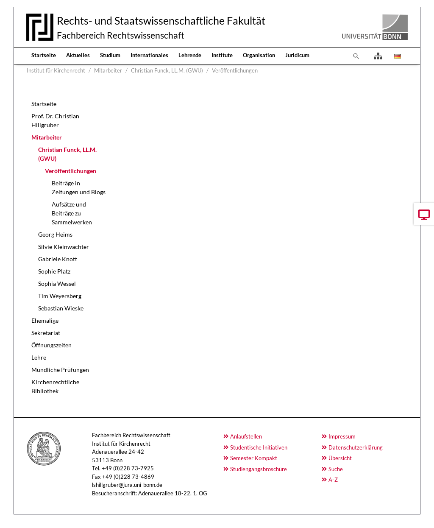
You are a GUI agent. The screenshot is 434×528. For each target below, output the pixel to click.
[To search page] (356, 56)
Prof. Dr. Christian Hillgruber (55, 120)
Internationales (149, 55)
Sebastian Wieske (60, 308)
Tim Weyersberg (59, 295)
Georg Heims (55, 234)
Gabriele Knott (57, 259)
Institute (222, 55)
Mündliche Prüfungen (60, 369)
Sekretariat (45, 332)
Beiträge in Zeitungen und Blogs (79, 187)
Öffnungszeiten (51, 345)
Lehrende (189, 55)
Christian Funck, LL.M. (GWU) (67, 154)
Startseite (43, 55)
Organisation (259, 55)
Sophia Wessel (57, 283)
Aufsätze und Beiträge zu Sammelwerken (72, 213)
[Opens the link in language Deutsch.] (397, 56)
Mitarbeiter (46, 137)
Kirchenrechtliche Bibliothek (55, 386)
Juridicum (297, 55)
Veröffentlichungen (70, 170)
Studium (110, 55)
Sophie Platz (54, 271)
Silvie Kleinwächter (63, 246)
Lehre (38, 357)
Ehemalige (44, 320)
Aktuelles (78, 55)
